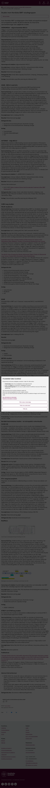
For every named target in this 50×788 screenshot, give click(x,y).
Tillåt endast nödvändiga (25, 402)
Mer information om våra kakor (10, 397)
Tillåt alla (25, 409)
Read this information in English (10, 398)
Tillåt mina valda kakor (25, 405)
